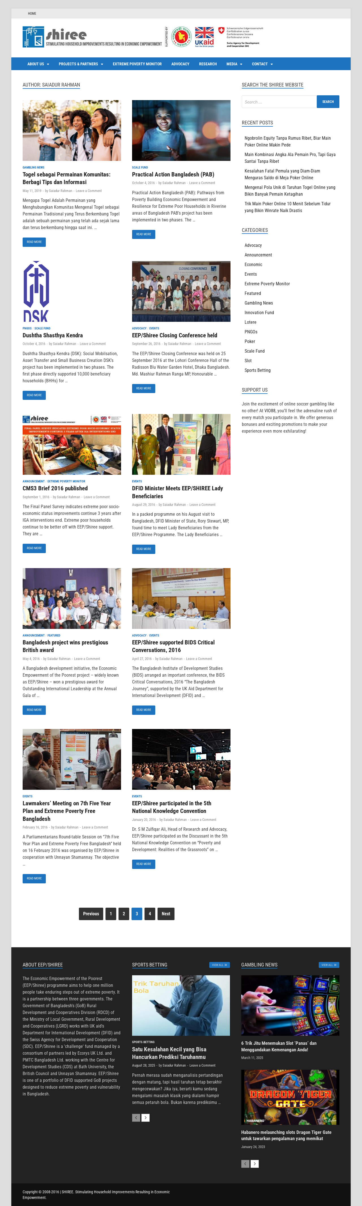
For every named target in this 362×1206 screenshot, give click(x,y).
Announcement (34, 481)
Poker (250, 341)
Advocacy (180, 64)
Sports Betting (258, 370)
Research (208, 64)
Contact (260, 64)
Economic (253, 264)
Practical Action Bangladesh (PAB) (173, 174)
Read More (32, 241)
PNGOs (27, 328)
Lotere (251, 322)
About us (35, 64)
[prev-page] (136, 1118)
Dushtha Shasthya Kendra (53, 335)
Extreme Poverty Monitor (137, 64)
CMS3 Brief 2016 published (55, 488)
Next (166, 913)
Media (232, 64)
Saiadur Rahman (60, 191)
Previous (91, 913)
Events (154, 328)
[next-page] (145, 1118)
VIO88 (269, 410)
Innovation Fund (259, 312)
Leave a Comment (89, 191)
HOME (32, 14)
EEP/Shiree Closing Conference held (174, 335)
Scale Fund (140, 167)
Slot (248, 360)
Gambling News (33, 167)
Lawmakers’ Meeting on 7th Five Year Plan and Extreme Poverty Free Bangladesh (67, 811)
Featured (54, 635)
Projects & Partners (78, 64)
